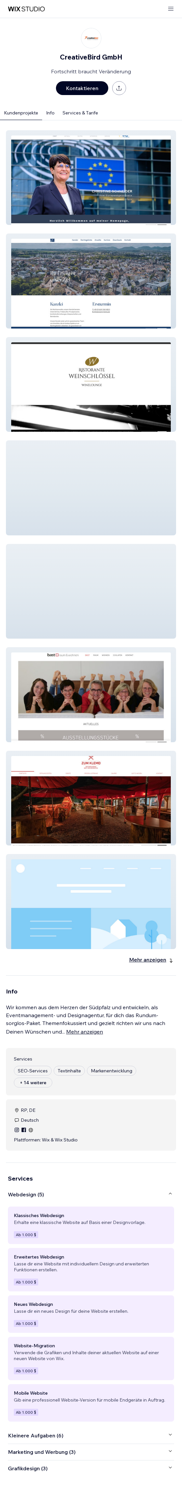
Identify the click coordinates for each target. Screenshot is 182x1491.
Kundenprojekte (21, 113)
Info (50, 113)
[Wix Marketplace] (26, 9)
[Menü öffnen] (171, 9)
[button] (91, 177)
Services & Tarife (80, 113)
